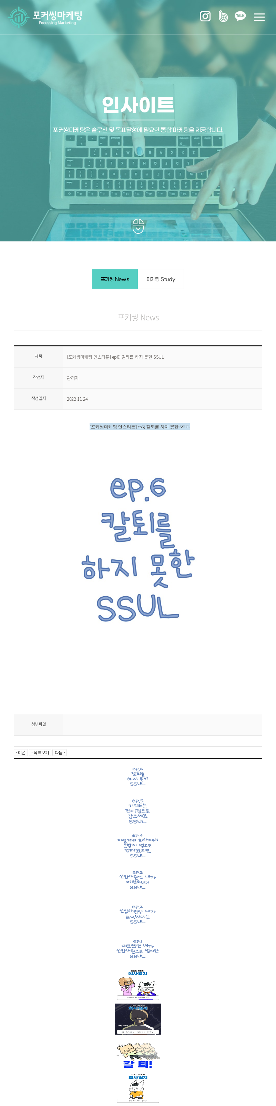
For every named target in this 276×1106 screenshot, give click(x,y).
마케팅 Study (160, 279)
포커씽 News (115, 279)
